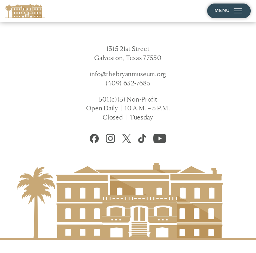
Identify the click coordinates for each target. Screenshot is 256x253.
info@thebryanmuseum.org (128, 74)
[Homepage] (25, 11)
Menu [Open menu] (229, 10)
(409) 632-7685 (128, 83)
